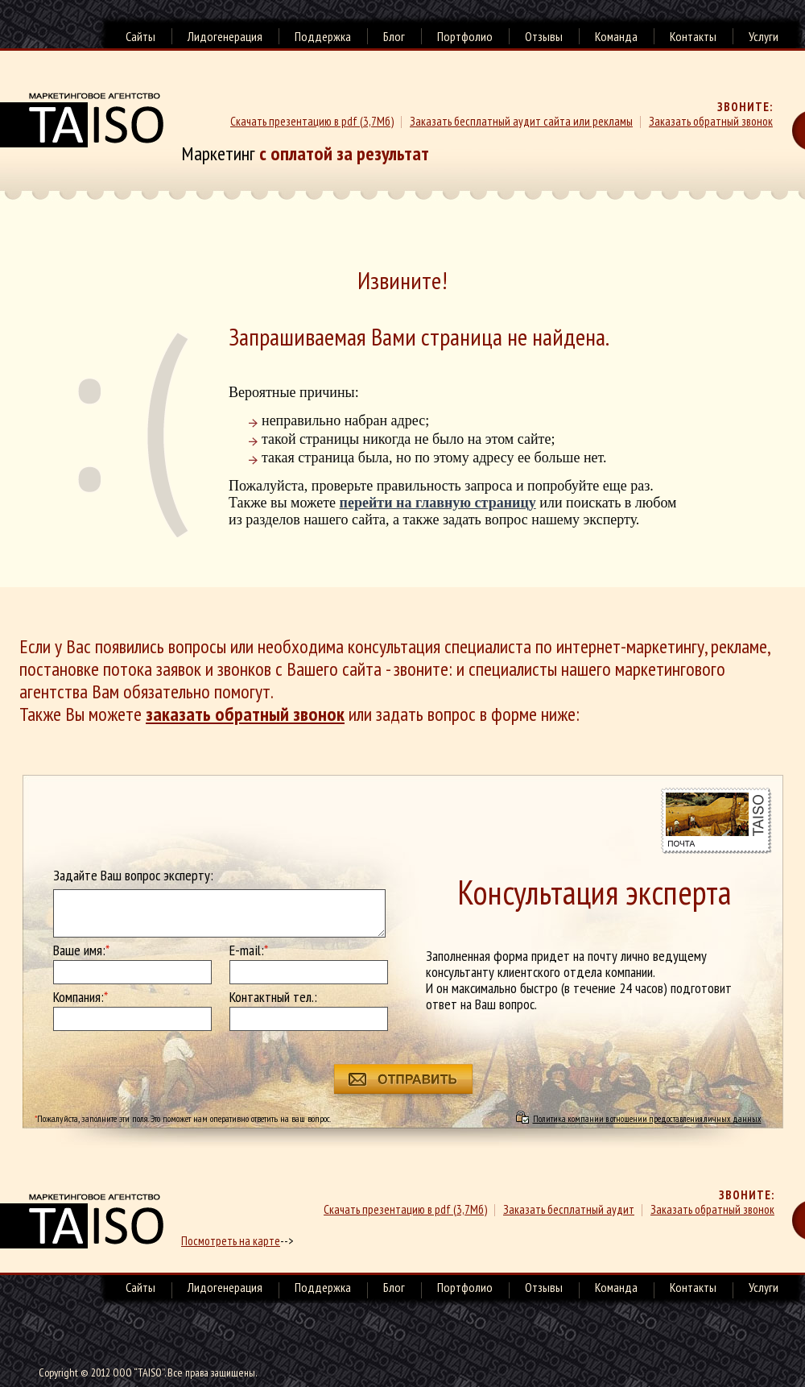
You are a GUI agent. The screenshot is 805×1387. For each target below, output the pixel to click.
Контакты (693, 36)
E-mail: (248, 950)
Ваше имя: (81, 950)
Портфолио (465, 36)
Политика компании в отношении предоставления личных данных (647, 1118)
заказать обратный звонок (245, 714)
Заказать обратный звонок (711, 121)
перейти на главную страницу (438, 503)
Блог (394, 36)
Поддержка (323, 36)
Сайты (140, 36)
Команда (616, 36)
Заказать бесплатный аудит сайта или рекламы (521, 121)
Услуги (763, 36)
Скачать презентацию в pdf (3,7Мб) (312, 121)
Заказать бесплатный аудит (568, 1209)
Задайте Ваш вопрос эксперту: (133, 875)
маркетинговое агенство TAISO (81, 1221)
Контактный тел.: (273, 997)
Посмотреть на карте (230, 1240)
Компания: (80, 997)
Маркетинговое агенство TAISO (81, 120)
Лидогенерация (225, 36)
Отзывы (544, 36)
